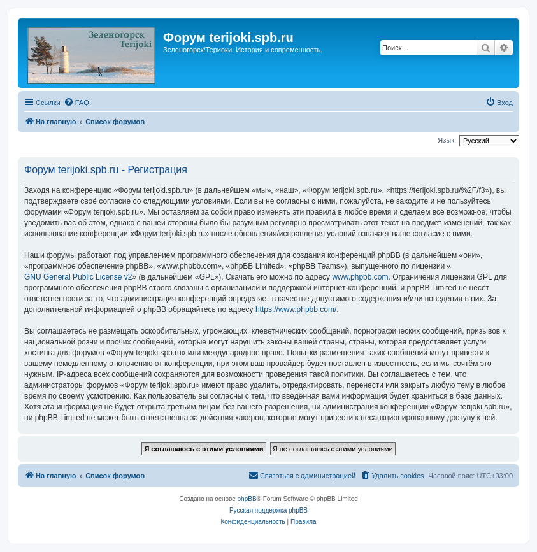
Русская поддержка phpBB (268, 510)
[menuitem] (76, 102)
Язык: (447, 140)
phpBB (247, 498)
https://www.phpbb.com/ (295, 309)
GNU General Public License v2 (78, 276)
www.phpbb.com (360, 276)
